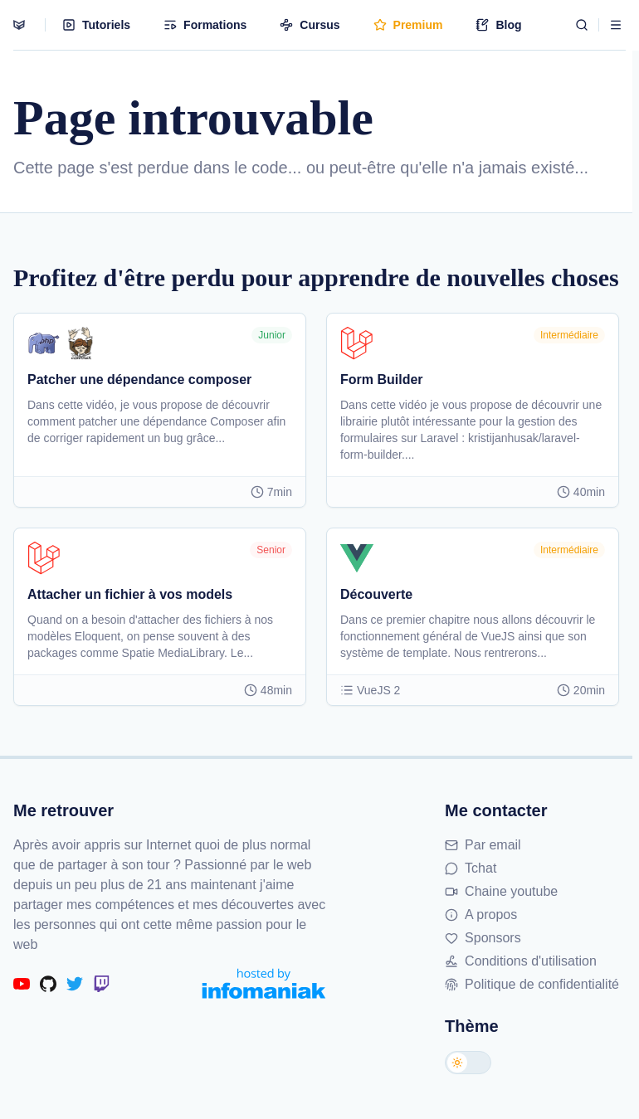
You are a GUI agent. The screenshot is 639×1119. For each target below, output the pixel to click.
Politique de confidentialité (532, 984)
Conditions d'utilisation (521, 961)
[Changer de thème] (468, 1062)
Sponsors (483, 938)
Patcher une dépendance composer (139, 379)
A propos (481, 914)
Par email (483, 845)
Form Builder (381, 379)
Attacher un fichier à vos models (129, 594)
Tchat (470, 868)
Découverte (376, 594)
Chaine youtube (501, 891)
